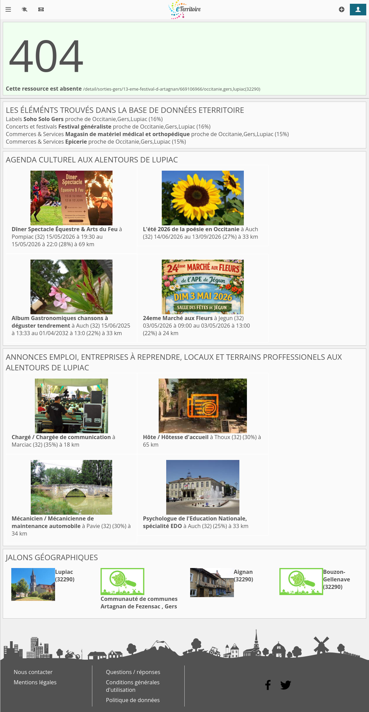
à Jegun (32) (193, 318)
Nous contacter (33, 672)
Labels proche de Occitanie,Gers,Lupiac (77, 119)
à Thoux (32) (192, 437)
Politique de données (133, 700)
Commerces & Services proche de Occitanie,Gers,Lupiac (140, 134)
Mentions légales (35, 682)
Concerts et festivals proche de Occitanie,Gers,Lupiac (101, 126)
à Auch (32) (60, 321)
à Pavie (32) (61, 522)
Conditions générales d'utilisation (133, 686)
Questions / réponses (133, 672)
